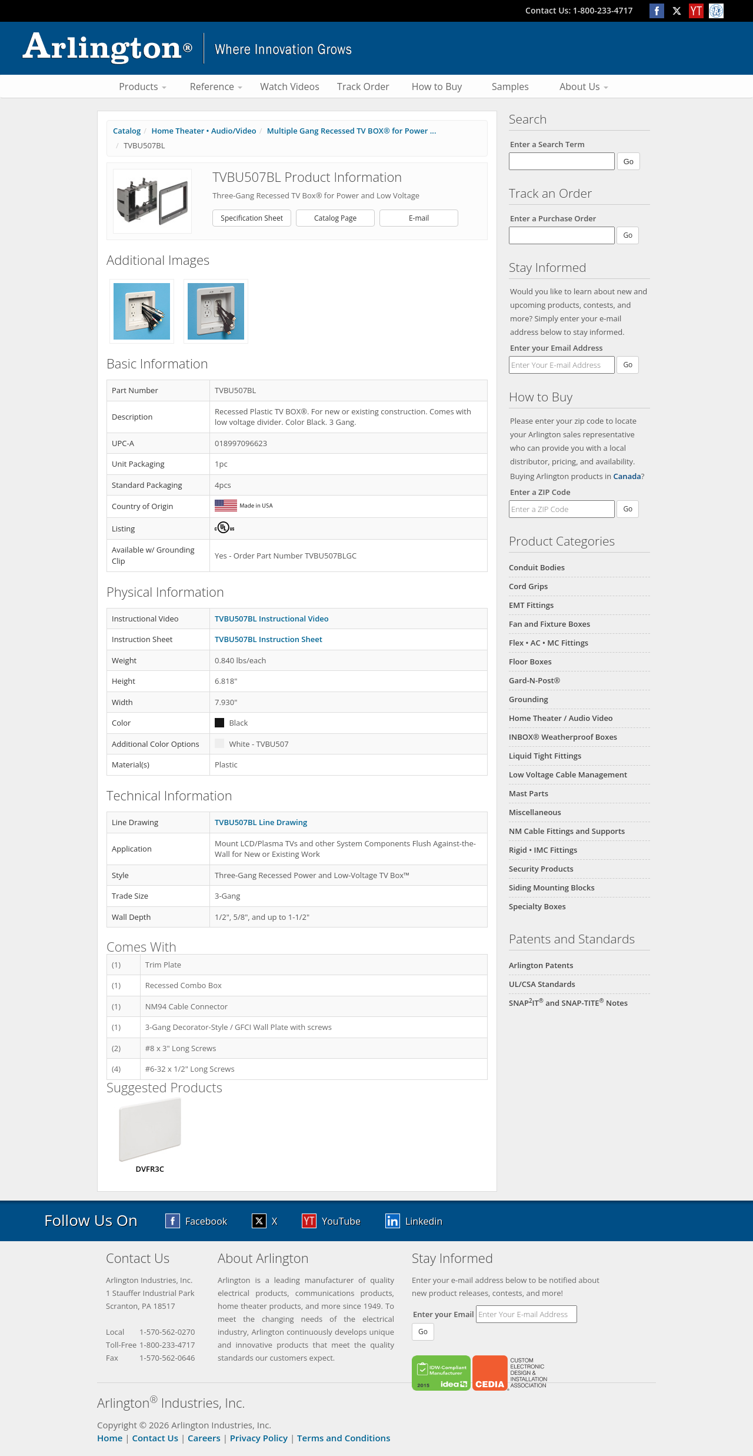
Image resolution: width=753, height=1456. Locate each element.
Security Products (541, 868)
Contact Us (155, 1438)
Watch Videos (289, 86)
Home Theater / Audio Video (561, 718)
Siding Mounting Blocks (552, 887)
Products (142, 86)
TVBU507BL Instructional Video (272, 618)
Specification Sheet (252, 218)
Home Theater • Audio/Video (203, 130)
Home (109, 1438)
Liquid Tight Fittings (545, 755)
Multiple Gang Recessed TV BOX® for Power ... (352, 130)
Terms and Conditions (343, 1438)
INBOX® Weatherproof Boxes (563, 737)
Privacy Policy (259, 1438)
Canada (627, 476)
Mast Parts (528, 793)
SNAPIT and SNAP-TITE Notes (568, 1003)
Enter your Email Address (556, 348)
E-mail (419, 218)
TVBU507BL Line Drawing (261, 822)
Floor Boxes (530, 661)
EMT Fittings (531, 605)
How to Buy (437, 86)
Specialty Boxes (537, 906)
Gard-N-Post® (534, 680)
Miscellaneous (535, 812)
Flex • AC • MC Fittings (548, 642)
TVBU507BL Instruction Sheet (268, 639)
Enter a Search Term (547, 144)
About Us (583, 86)
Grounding (528, 699)
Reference (216, 86)
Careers (204, 1438)
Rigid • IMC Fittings (543, 850)
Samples (510, 86)
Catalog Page (335, 218)
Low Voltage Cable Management (568, 774)
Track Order (363, 86)
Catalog (127, 130)
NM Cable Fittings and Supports (567, 831)
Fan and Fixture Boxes (549, 624)
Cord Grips (528, 586)
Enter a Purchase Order (553, 218)
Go (627, 365)
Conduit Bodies (537, 567)
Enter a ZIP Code (540, 492)
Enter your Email (443, 1314)
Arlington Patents (541, 965)
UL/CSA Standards (542, 984)
